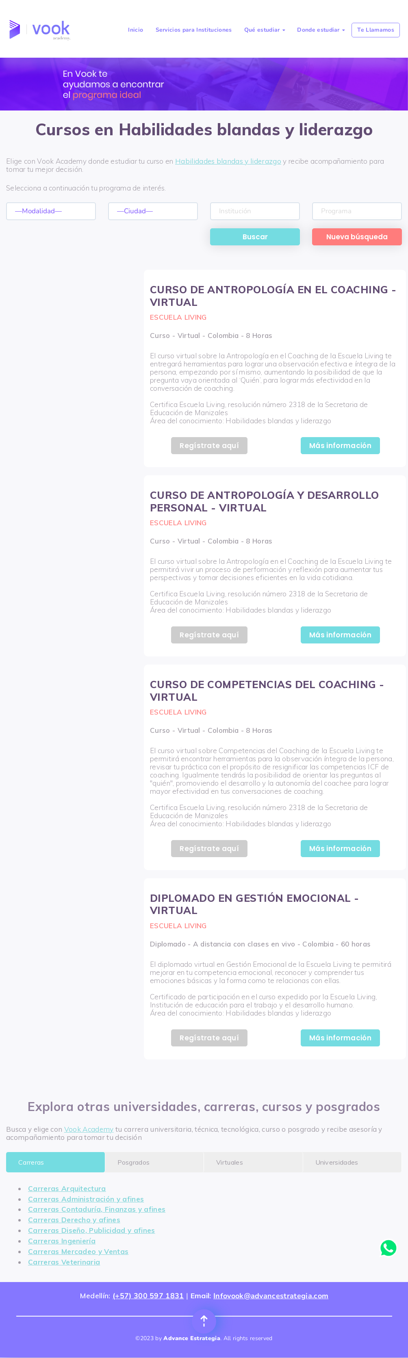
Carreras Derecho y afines (74, 1219)
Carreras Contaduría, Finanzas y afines (96, 1209)
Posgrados (133, 1162)
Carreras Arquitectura (67, 1188)
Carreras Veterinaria (64, 1262)
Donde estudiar (321, 30)
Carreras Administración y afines (86, 1199)
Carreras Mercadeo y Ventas (78, 1251)
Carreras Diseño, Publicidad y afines (91, 1230)
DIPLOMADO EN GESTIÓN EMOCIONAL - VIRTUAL (254, 904)
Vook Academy (89, 1129)
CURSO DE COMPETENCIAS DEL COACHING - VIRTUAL (267, 690)
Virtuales (229, 1162)
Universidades (336, 1162)
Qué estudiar (264, 30)
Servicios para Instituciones (194, 30)
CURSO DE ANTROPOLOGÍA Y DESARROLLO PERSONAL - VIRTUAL (264, 501)
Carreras (31, 1162)
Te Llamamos (375, 30)
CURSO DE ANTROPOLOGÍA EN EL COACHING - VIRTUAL (273, 295)
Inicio (135, 30)
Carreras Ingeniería (61, 1241)
